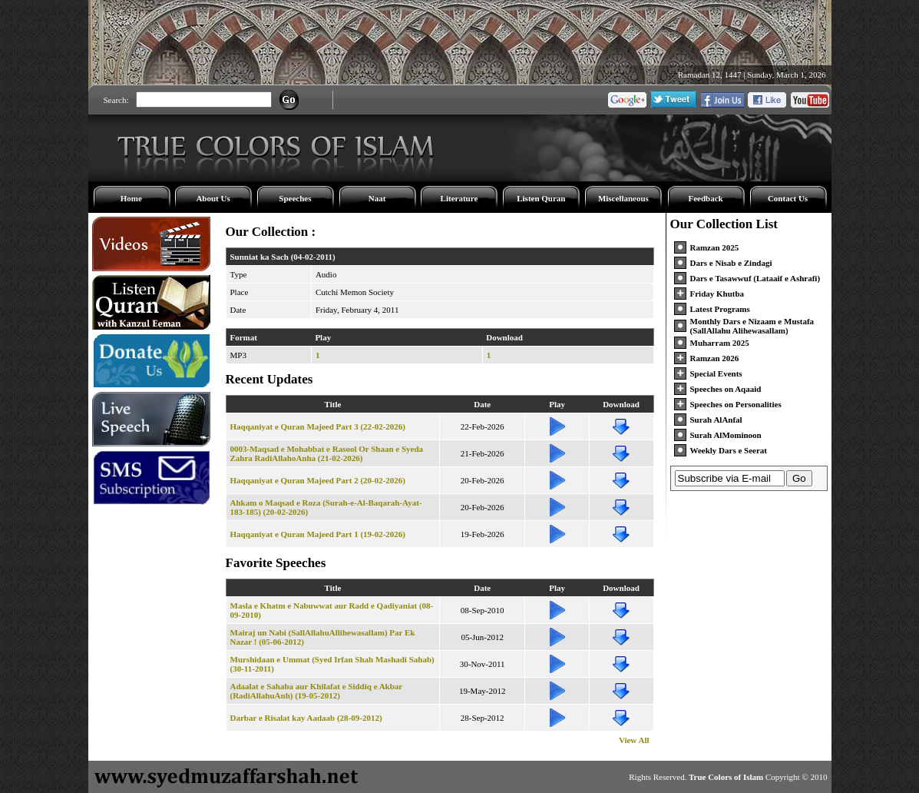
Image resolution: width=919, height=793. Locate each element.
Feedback (705, 198)
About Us (213, 198)
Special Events (716, 373)
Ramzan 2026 (714, 358)
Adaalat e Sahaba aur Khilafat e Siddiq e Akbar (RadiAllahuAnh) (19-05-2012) (316, 691)
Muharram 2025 (719, 342)
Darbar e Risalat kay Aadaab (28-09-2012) (306, 717)
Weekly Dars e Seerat (729, 450)
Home (131, 198)
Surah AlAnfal (716, 419)
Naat (377, 198)
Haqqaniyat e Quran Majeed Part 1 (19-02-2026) (318, 534)
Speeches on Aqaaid (726, 388)
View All (634, 740)
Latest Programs (720, 309)
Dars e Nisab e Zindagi (731, 262)
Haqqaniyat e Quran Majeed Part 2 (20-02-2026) (318, 480)
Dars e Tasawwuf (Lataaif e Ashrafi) (755, 278)
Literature (459, 198)
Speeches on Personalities (736, 404)
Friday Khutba (717, 293)
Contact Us (788, 198)
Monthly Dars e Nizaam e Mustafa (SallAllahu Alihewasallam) (752, 326)
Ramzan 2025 (714, 247)
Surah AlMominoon (726, 435)
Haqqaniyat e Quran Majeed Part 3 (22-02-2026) (318, 426)
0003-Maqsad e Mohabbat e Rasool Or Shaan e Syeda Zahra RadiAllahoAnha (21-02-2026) (327, 453)
